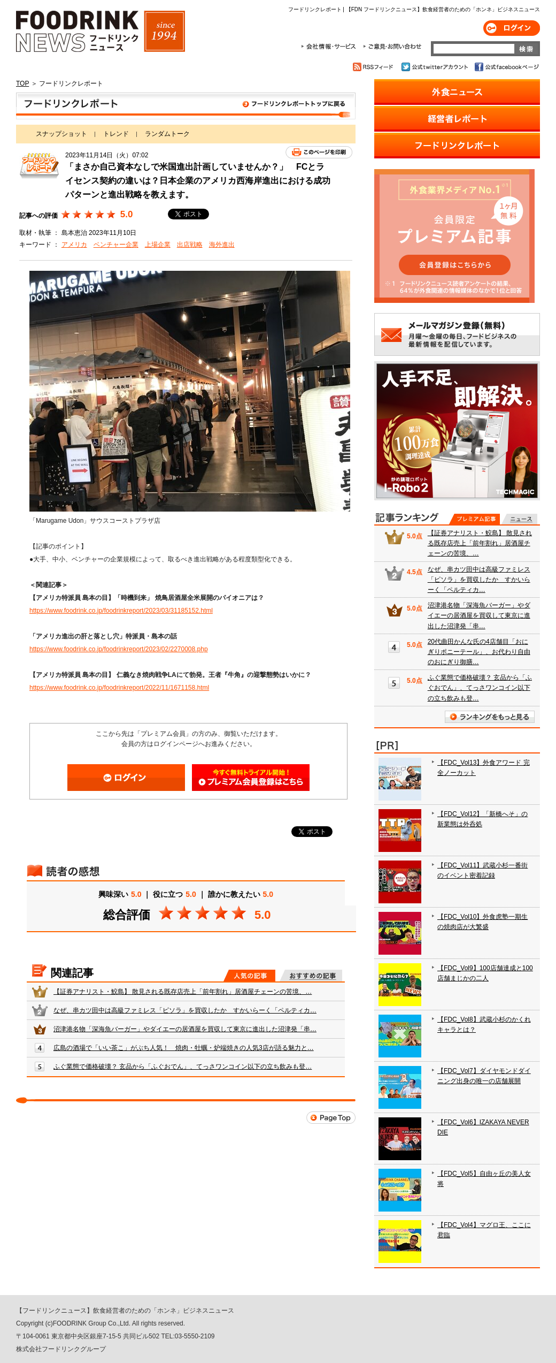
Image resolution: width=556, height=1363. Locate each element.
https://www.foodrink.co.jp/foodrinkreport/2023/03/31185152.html (121, 610)
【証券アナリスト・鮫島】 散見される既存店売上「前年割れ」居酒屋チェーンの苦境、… (182, 991)
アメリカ (74, 244)
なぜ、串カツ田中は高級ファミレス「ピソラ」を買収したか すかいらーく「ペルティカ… (184, 1010)
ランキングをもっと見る (490, 717)
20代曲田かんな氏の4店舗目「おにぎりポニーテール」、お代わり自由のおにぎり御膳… (479, 652)
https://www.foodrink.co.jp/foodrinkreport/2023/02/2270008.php (118, 649)
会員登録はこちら (251, 777)
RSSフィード (374, 67)
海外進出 (222, 244)
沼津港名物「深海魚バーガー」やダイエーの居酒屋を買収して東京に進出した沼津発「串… (184, 1029)
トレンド (116, 134)
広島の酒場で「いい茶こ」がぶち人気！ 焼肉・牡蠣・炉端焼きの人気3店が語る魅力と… (183, 1048)
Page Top (331, 1117)
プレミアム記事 (474, 519)
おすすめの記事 (311, 975)
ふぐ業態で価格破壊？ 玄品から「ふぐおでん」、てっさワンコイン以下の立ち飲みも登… (182, 1066)
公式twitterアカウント (435, 67)
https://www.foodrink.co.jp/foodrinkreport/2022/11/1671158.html (119, 687)
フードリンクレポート (186, 106)
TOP (22, 83)
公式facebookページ (506, 67)
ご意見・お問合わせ (392, 46)
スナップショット (61, 134)
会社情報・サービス (330, 46)
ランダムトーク (167, 134)
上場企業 (158, 244)
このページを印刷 (318, 152)
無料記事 (519, 519)
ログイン (511, 28)
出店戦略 (190, 244)
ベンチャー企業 (116, 244)
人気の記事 (249, 975)
